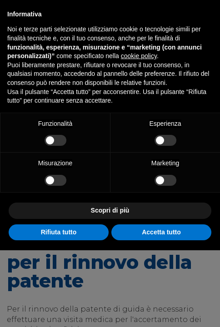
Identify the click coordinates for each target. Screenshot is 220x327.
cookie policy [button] (139, 55)
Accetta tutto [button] (161, 232)
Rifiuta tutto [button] (59, 232)
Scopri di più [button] (110, 210)
